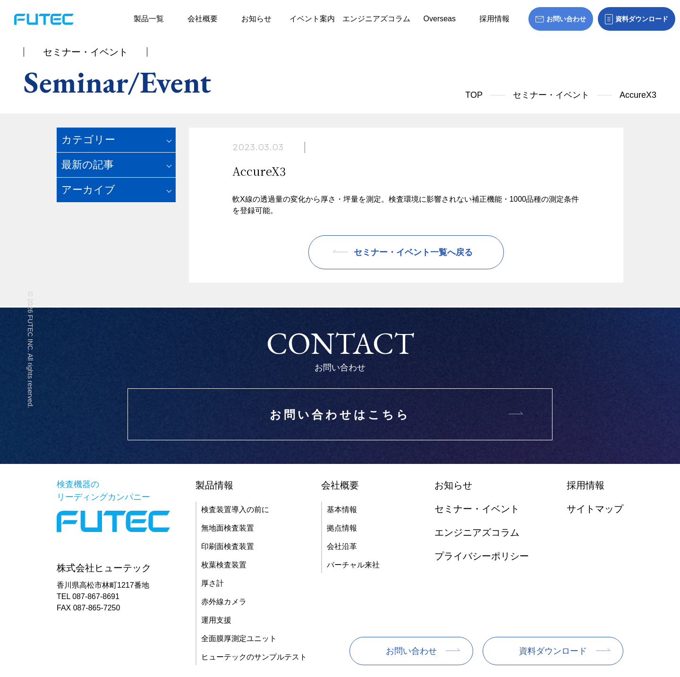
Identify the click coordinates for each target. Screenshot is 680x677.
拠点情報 (342, 528)
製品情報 (214, 485)
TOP (474, 95)
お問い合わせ (411, 651)
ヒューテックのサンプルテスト (254, 657)
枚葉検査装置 (223, 565)
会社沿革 (342, 546)
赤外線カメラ (223, 602)
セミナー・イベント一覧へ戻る (413, 252)
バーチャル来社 (353, 565)
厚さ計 (212, 583)
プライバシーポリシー (481, 556)
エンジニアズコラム (376, 19)
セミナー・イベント (551, 95)
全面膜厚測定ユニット (239, 638)
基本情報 (342, 510)
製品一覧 (149, 19)
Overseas (440, 19)
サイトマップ (595, 509)
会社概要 (202, 19)
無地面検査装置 (227, 528)
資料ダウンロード (553, 651)
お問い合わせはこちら (340, 414)
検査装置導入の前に (235, 510)
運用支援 (216, 620)
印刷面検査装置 (227, 546)
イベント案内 (312, 19)
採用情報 (494, 19)
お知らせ (256, 19)
